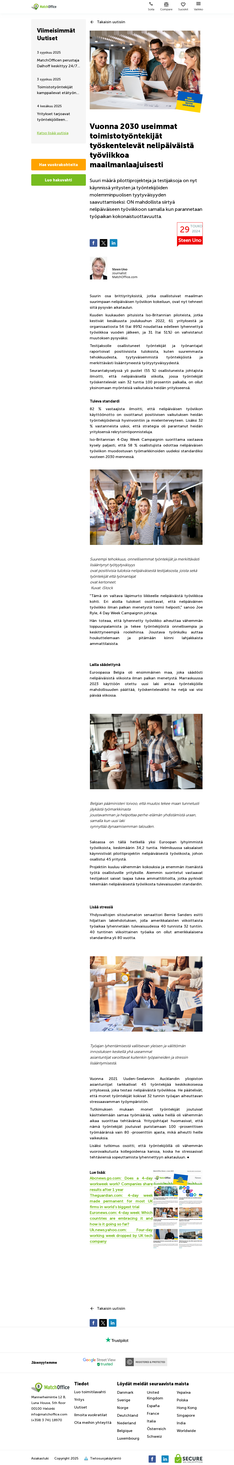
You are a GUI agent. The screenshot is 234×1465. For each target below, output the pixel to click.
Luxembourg (128, 1438)
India (181, 1423)
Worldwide (186, 1431)
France (153, 1413)
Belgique (124, 1431)
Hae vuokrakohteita (58, 164)
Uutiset (80, 1407)
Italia (151, 1421)
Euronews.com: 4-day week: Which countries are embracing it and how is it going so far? (121, 1218)
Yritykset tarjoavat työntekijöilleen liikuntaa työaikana (54, 117)
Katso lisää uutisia (52, 133)
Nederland (126, 1423)
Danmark (125, 1392)
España (153, 1406)
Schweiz (154, 1436)
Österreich (156, 1429)
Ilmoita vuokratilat (90, 1415)
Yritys (79, 1400)
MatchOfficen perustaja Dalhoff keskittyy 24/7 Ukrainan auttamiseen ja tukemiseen (58, 63)
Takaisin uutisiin (111, 22)
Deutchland (127, 1415)
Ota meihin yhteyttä (92, 1422)
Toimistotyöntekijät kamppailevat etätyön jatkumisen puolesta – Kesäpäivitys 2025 (56, 90)
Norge (122, 1408)
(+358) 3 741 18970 (46, 1420)
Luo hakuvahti (58, 180)
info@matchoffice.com (49, 1414)
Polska (182, 1400)
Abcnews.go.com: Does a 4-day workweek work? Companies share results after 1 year (121, 1184)
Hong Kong (187, 1408)
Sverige (123, 1400)
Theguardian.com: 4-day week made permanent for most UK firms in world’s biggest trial (121, 1201)
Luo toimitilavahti (90, 1392)
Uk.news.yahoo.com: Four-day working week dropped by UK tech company (121, 1235)
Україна (184, 1392)
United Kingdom (155, 1395)
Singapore (186, 1415)
